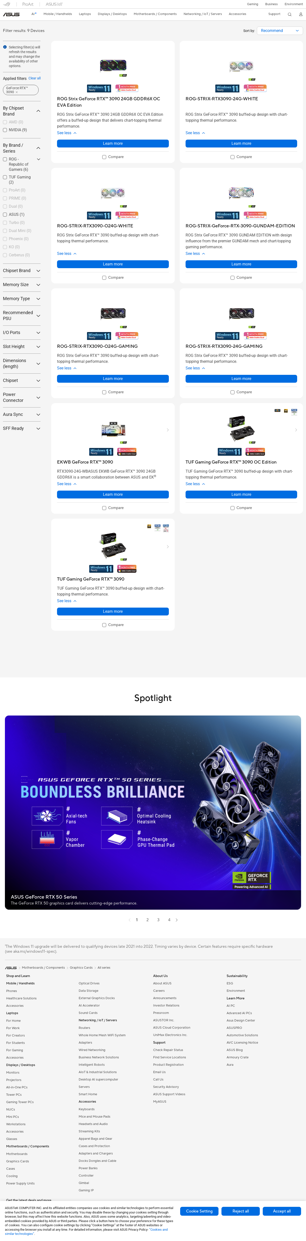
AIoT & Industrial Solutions (98, 1072)
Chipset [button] (22, 380)
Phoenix (19, 238)
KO (14, 247)
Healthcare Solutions (21, 998)
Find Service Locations (169, 1057)
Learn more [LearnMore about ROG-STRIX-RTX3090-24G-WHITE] (241, 143)
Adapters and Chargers (96, 1153)
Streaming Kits (89, 1131)
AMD (16, 122)
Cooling (12, 1176)
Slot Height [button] (22, 346)
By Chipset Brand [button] (22, 111)
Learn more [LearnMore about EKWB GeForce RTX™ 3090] (113, 494)
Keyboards (87, 1109)
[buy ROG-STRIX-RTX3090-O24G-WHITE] (95, 226)
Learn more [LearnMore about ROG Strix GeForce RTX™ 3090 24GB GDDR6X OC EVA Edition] (113, 143)
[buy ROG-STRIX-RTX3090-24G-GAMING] (224, 346)
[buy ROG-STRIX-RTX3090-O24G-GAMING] (97, 346)
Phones (11, 991)
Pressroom (161, 1013)
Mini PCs (12, 1117)
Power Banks (88, 1168)
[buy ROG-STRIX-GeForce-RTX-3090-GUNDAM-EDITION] (240, 226)
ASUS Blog (235, 1050)
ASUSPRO (234, 1028)
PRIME (17, 198)
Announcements (164, 998)
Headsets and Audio (93, 1124)
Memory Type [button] (22, 298)
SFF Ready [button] (22, 428)
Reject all (241, 1211)
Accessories (15, 1006)
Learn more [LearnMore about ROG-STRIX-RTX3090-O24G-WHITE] (113, 264)
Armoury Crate (237, 1057)
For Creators (15, 1035)
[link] (11, 14)
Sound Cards (88, 1013)
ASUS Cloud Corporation (171, 1028)
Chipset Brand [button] (22, 270)
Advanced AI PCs (239, 1013)
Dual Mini (20, 230)
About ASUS (162, 983)
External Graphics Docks (97, 998)
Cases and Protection (94, 1146)
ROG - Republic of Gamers (19, 164)
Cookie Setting (199, 1211)
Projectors (13, 1080)
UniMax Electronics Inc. (170, 1035)
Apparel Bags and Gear (95, 1139)
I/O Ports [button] (22, 332)
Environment (294, 4)
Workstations (16, 1124)
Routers (84, 1028)
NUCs (10, 1109)
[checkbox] (22, 122)
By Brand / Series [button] (22, 148)
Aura (230, 1065)
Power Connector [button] (22, 397)
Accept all (282, 1211)
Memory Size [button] (22, 284)
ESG (230, 983)
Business (271, 4)
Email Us (159, 1072)
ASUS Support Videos (169, 1094)
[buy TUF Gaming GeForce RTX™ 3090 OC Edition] (231, 462)
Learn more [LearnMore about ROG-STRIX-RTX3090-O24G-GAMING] (113, 378)
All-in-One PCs (17, 1087)
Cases (10, 1169)
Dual (16, 206)
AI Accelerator (89, 1005)
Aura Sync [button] (22, 414)
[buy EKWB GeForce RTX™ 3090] (85, 462)
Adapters (85, 1043)
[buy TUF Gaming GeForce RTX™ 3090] (90, 579)
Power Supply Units (20, 1183)
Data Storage (88, 991)
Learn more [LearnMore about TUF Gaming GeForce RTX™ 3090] (113, 611)
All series (104, 968)
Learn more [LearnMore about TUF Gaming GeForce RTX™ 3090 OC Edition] (241, 494)
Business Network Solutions (99, 1057)
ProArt (17, 190)
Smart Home (88, 1094)
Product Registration (168, 1065)
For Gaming (14, 1050)
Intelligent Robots (92, 1065)
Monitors (12, 1073)
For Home (13, 1021)
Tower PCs (14, 1095)
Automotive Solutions (242, 1035)
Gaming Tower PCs (20, 1102)
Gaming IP (86, 1190)
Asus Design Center (241, 1020)
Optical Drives (89, 983)
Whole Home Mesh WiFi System (102, 1035)
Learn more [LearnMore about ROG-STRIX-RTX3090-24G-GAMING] (241, 378)
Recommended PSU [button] (22, 315)
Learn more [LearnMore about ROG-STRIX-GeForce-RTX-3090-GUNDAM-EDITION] (241, 264)
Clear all (35, 78)
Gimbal (84, 1183)
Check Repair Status (168, 1050)
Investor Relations (166, 1005)
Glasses (11, 1139)
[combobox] (280, 31)
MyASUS (159, 1102)
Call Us (158, 1079)
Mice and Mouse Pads (94, 1117)
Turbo (17, 222)
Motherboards (17, 1154)
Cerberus (19, 255)
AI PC (231, 1006)
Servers (84, 1087)
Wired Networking (92, 1050)
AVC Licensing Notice (242, 1043)
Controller (86, 1176)
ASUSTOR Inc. (163, 1020)
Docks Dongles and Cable (97, 1161)
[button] (252, 4)
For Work (13, 1028)
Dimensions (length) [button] (22, 363)
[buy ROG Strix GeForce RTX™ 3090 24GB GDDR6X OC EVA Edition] (113, 102)
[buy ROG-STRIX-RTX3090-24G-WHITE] (222, 99)
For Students (15, 1043)
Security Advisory (166, 1087)
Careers (159, 991)
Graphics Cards (17, 1161)
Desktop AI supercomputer (98, 1079)
